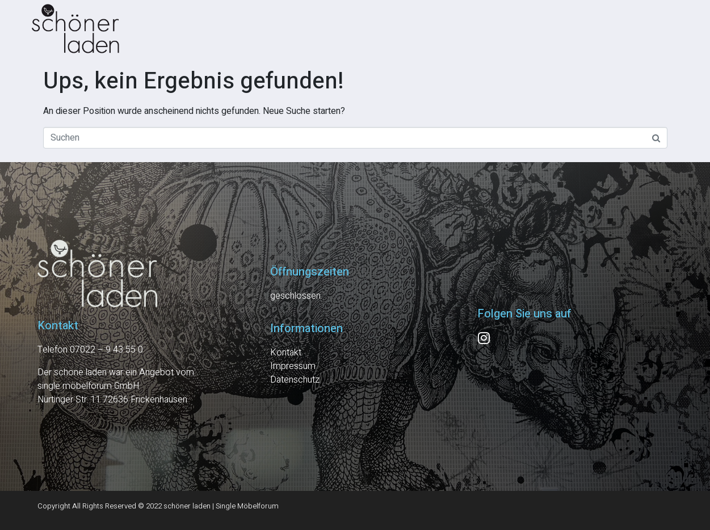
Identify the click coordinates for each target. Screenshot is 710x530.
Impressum (293, 366)
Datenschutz (295, 380)
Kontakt (285, 352)
